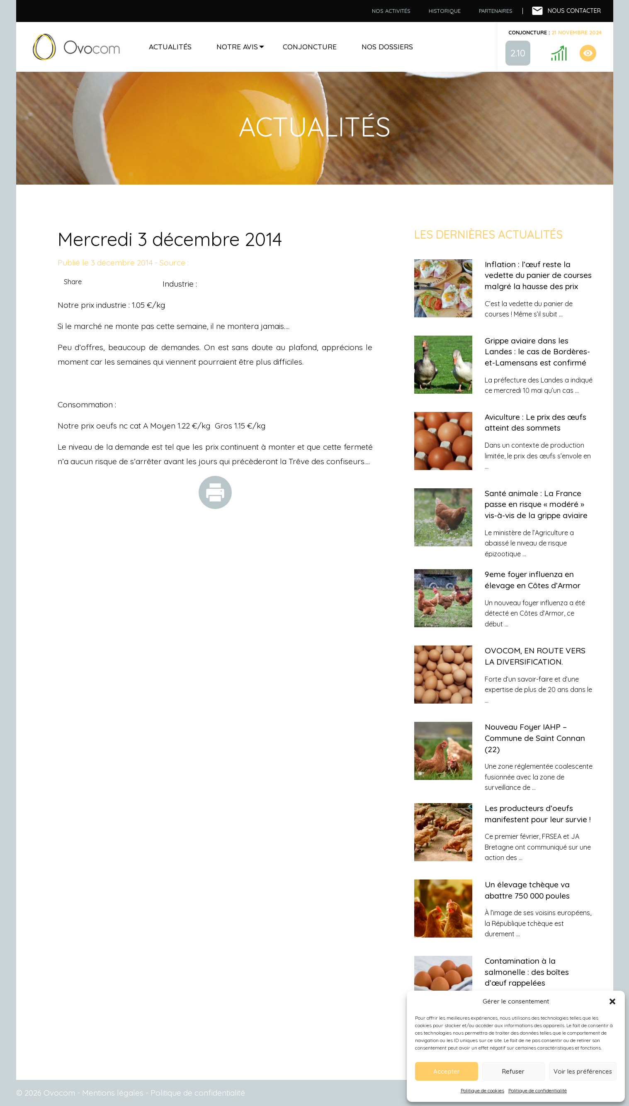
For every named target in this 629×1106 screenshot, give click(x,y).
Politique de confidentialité (537, 1090)
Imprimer (215, 492)
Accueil (76, 46)
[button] (612, 1001)
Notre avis (237, 46)
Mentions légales (112, 1093)
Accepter (446, 1071)
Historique (445, 10)
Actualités (170, 46)
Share (73, 282)
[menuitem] (391, 11)
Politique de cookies (482, 1090)
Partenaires (495, 10)
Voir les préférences (583, 1071)
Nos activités (391, 10)
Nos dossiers (387, 46)
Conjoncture (310, 46)
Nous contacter (574, 11)
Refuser (513, 1071)
